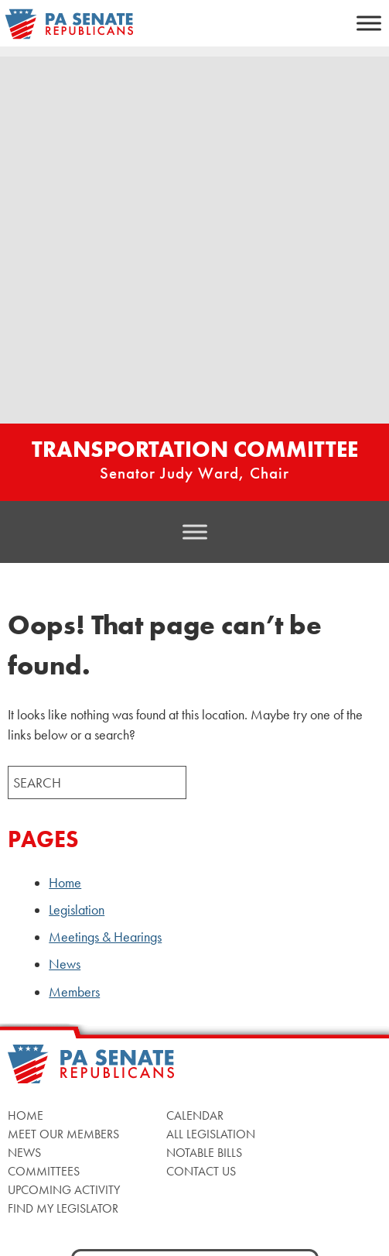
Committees (44, 1171)
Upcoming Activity (64, 1190)
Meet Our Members (63, 1134)
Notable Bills (204, 1152)
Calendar (195, 1115)
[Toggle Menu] (369, 22)
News (64, 964)
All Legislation (210, 1134)
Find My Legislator (63, 1208)
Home (65, 882)
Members (74, 991)
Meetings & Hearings (105, 936)
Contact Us (201, 1171)
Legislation (76, 909)
